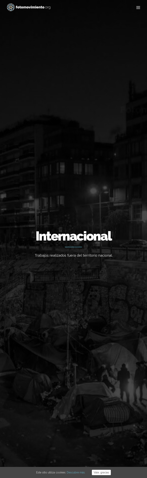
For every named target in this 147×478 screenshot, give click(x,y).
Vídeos (93, 168)
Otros (126, 168)
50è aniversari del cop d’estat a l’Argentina (73, 409)
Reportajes (109, 168)
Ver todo (28, 159)
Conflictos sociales (45, 168)
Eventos (79, 168)
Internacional (95, 159)
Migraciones (116, 159)
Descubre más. (76, 472)
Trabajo (60, 159)
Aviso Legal (62, 454)
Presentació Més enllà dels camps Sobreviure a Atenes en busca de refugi (73, 206)
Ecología (44, 159)
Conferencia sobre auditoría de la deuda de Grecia (118, 295)
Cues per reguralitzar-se (69, 360)
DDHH (66, 168)
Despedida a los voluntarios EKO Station (119, 197)
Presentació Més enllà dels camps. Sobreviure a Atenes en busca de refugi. (26, 206)
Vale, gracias (101, 472)
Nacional (75, 159)
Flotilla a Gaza (63, 370)
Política (22, 168)
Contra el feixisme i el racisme (73, 380)
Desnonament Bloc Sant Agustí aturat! (69, 394)
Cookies (75, 454)
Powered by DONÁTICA (94, 454)
